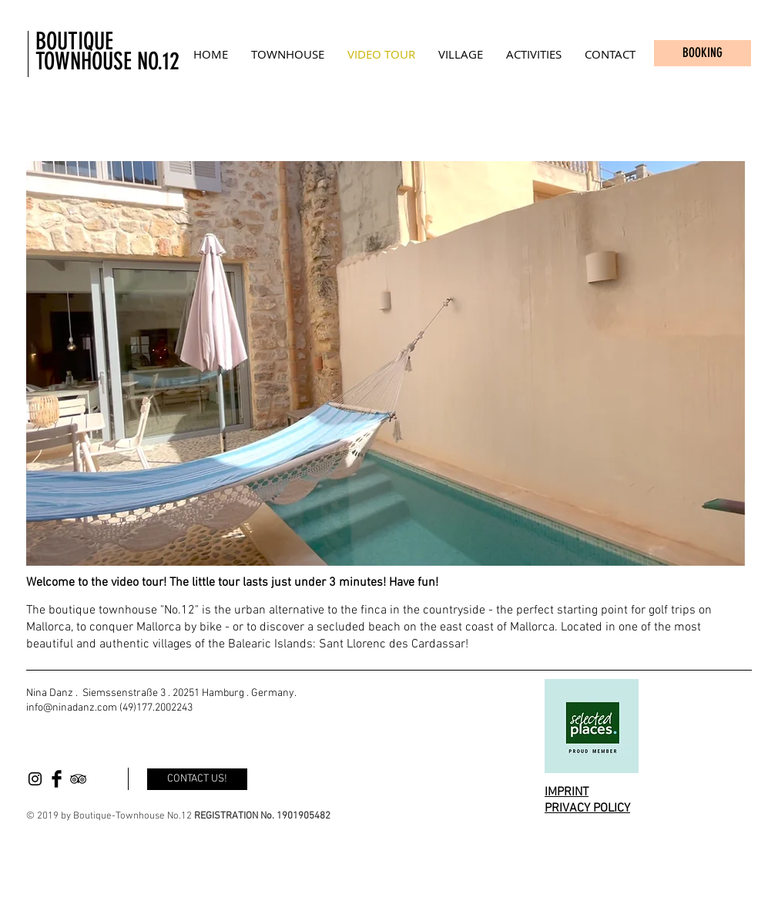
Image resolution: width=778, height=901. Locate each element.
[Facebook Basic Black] (56, 779)
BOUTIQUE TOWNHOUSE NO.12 (107, 51)
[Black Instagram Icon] (35, 779)
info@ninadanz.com (71, 707)
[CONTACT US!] (197, 779)
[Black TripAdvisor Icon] (78, 779)
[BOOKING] (702, 53)
